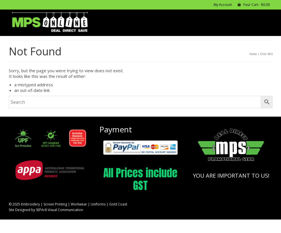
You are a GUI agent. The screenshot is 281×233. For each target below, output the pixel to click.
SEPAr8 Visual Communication (59, 209)
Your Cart (253, 4)
